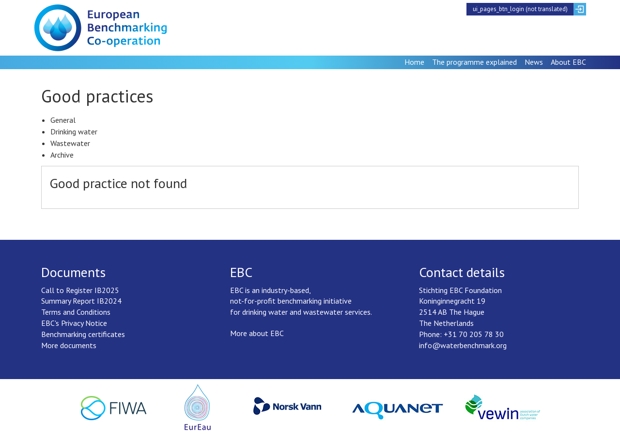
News (534, 62)
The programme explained (474, 62)
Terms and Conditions (75, 312)
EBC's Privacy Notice (74, 323)
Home (414, 62)
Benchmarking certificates (83, 334)
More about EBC (257, 333)
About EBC (568, 62)
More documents (68, 345)
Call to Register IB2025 (80, 290)
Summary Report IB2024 (81, 301)
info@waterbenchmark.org (463, 345)
